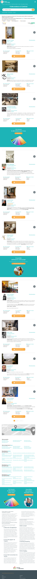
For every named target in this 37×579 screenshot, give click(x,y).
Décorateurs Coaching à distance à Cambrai (7, 479)
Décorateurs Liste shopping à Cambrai (6, 483)
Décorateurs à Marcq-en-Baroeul (6, 447)
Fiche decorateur (32, 40)
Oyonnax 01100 (13, 369)
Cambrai (12, 78)
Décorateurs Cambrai (24, 4)
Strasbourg (4, 576)
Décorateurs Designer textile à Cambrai (28, 483)
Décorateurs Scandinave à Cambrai (7, 469)
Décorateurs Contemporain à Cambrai (17, 468)
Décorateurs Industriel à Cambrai (7, 466)
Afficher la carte (18, 429)
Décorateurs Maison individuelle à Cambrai (7, 453)
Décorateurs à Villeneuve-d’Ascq (17, 448)
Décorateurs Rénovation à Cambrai (7, 484)
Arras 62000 (13, 77)
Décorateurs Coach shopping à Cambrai (6, 481)
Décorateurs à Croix (5, 442)
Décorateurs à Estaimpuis (28, 441)
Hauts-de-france (8, 4)
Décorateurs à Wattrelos (27, 448)
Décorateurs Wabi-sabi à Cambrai (7, 471)
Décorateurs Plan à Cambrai (17, 478)
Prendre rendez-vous (18, 263)
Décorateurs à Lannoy (27, 440)
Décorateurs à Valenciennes (6, 448)
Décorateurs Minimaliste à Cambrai (7, 467)
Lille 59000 (13, 238)
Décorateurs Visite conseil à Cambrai (7, 476)
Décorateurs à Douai (5, 446)
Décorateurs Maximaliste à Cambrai (29, 470)
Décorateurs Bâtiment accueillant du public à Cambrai (29, 456)
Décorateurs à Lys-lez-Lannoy (17, 440)
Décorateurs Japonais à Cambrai (29, 467)
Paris (20, 576)
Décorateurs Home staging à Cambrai (28, 477)
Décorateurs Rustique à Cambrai (18, 466)
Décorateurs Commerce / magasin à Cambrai (7, 458)
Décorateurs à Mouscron (16, 441)
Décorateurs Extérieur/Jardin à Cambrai (17, 456)
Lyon (3, 575)
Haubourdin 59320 (14, 110)
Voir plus (14, 12)
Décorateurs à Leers (5, 440)
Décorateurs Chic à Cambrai (28, 469)
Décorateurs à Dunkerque (16, 446)
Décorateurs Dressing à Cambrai (6, 462)
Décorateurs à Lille (26, 446)
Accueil (3, 4)
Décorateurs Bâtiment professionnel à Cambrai (29, 458)
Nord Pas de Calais (15, 4)
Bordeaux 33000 (14, 403)
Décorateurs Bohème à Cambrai (29, 466)
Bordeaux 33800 (14, 336)
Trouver (18, 133)
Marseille (21, 575)
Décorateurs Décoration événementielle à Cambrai (28, 479)
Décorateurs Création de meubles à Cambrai (29, 481)
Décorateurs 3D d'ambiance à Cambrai (17, 483)
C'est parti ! (28, 494)
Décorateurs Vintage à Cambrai (17, 469)
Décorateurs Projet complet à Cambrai (17, 477)
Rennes (3, 578)
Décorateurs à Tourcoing (27, 447)
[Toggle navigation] (35, 2)
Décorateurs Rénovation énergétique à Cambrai (18, 481)
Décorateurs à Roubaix (16, 447)
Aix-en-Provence (22, 578)
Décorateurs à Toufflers (5, 441)
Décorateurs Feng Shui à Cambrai (18, 470)
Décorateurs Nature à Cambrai (6, 470)
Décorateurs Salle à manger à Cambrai (28, 460)
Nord (19, 4)
